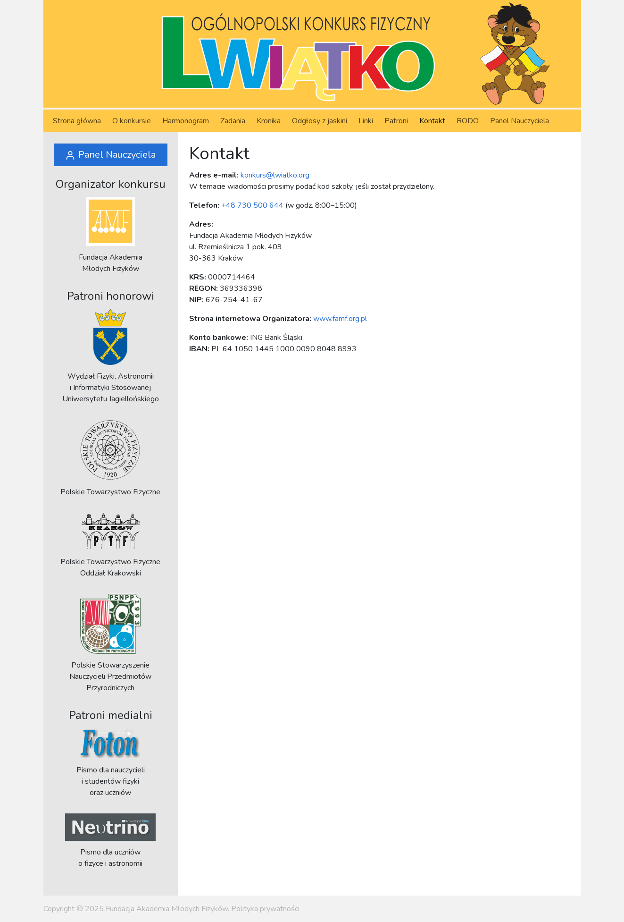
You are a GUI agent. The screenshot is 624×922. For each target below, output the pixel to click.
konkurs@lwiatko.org (275, 175)
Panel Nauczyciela (519, 121)
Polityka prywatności (265, 909)
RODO (468, 121)
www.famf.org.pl (340, 318)
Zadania (232, 121)
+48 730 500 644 (252, 205)
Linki (365, 121)
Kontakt (432, 121)
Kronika (269, 121)
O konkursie (131, 121)
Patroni (396, 121)
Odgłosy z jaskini (319, 121)
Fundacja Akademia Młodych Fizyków (167, 909)
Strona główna (77, 121)
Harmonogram (185, 121)
